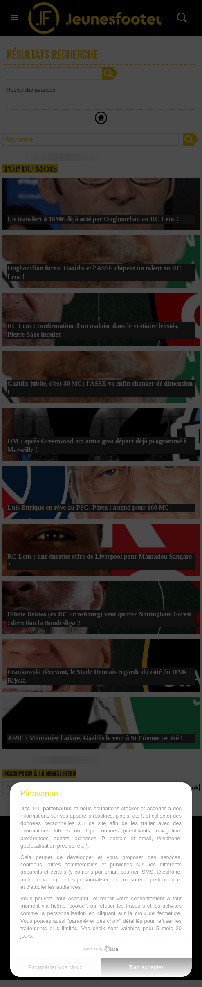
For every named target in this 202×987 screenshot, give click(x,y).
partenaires (57, 808)
